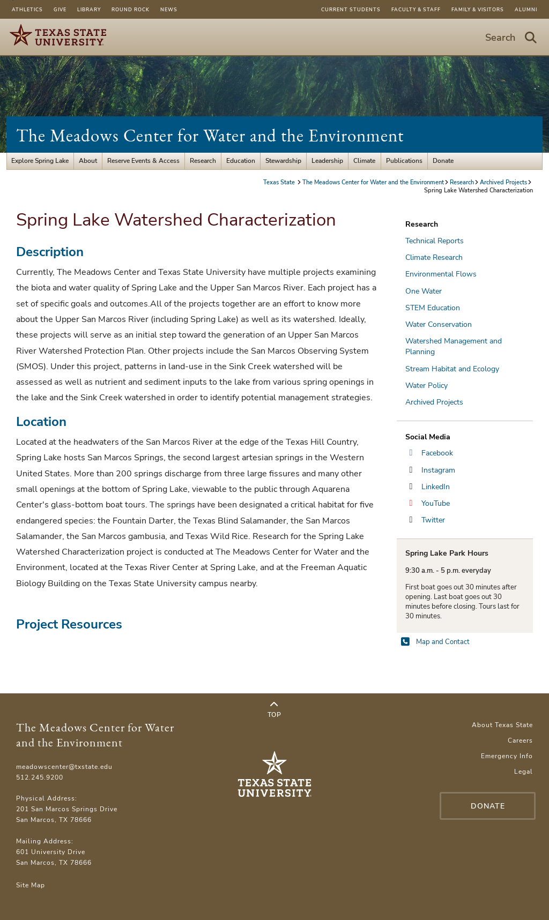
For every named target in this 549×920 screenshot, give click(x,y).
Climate (364, 160)
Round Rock (131, 9)
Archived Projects (503, 182)
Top (274, 710)
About (88, 160)
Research (203, 160)
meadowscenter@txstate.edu (64, 766)
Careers (520, 740)
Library (89, 9)
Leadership (327, 160)
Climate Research (434, 257)
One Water (423, 291)
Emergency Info (507, 756)
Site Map (30, 885)
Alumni (526, 9)
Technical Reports (434, 241)
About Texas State (502, 725)
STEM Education (432, 308)
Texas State (279, 182)
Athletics (27, 9)
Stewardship (283, 160)
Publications (404, 160)
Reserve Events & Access (143, 160)
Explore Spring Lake (40, 160)
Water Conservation (438, 324)
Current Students (351, 9)
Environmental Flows (441, 274)
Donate (443, 160)
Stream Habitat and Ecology (452, 369)
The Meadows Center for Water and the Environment (210, 135)
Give (60, 9)
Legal (523, 771)
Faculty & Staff (416, 9)
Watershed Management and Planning (453, 346)
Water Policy (426, 385)
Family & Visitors (477, 9)
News (168, 9)
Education (240, 160)
